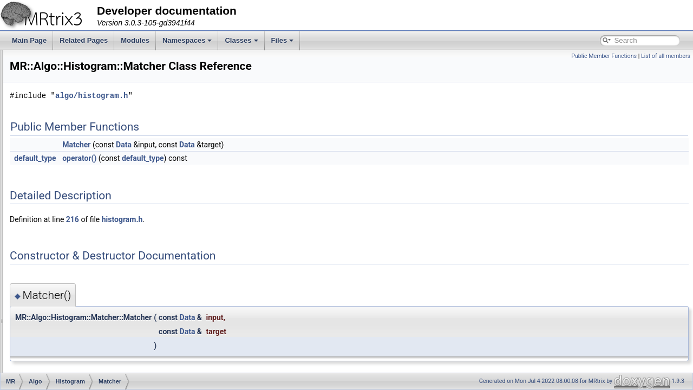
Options (73, 300)
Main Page (29, 40)
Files (282, 40)
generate (74, 252)
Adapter (55, 157)
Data (68, 205)
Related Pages (84, 40)
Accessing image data (50, 62)
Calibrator (76, 193)
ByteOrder (59, 336)
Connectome (62, 359)
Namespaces (187, 40)
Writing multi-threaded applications (68, 85)
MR (41, 145)
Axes (51, 324)
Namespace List (50, 133)
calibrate (74, 228)
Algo (50, 169)
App (50, 312)
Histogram (68, 181)
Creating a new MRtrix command (65, 97)
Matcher (73, 216)
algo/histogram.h (227, 95)
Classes (241, 40)
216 (207, 219)
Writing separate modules (55, 73)
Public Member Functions (604, 56)
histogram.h (257, 219)
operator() (215, 158)
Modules (135, 40)
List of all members (665, 56)
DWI (50, 371)
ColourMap (60, 348)
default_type (170, 158)
